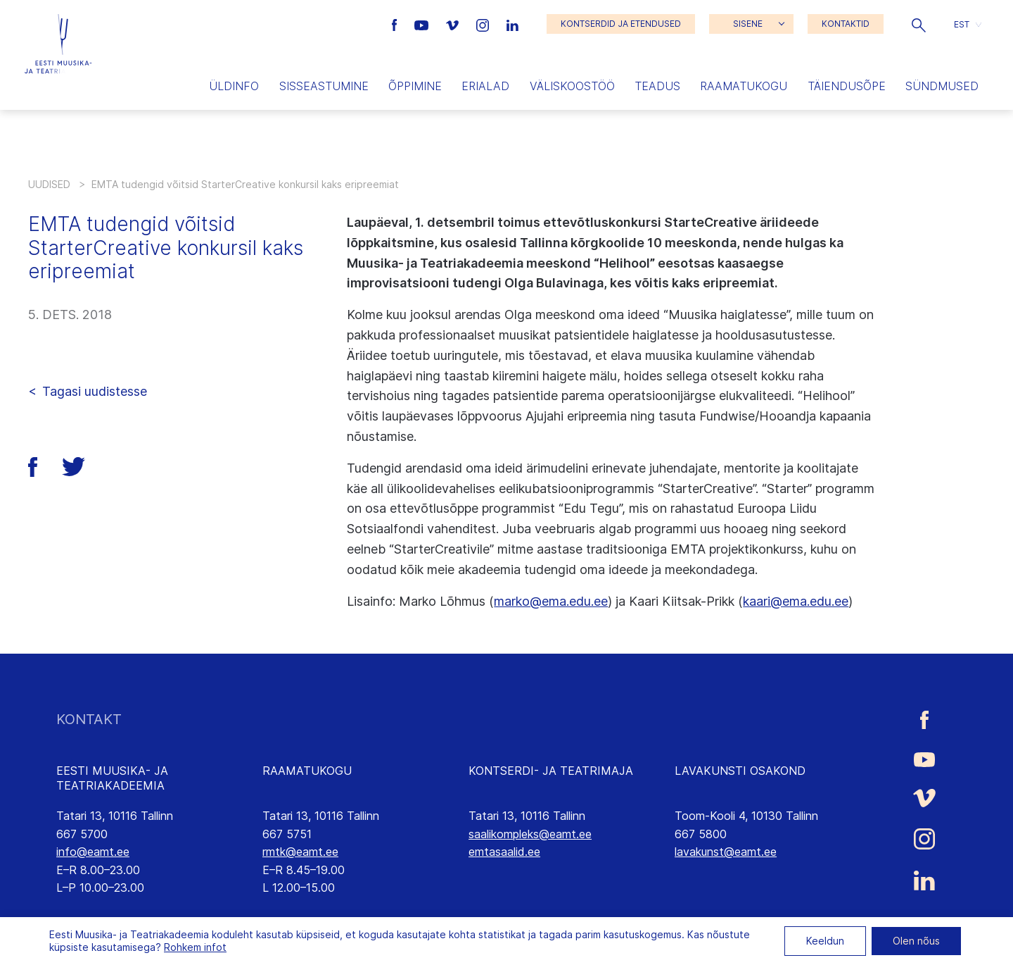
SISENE (748, 23)
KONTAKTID (845, 23)
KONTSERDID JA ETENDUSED (621, 23)
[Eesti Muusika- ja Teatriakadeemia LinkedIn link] (512, 24)
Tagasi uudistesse (94, 391)
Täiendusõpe (847, 86)
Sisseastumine (324, 86)
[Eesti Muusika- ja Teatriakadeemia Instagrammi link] (484, 24)
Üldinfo (234, 86)
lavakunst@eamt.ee (726, 852)
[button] (919, 23)
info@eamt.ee (92, 852)
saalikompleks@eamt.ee (530, 834)
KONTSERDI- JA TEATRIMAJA (551, 771)
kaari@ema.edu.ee (795, 601)
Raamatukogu (743, 86)
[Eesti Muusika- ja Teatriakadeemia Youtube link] (423, 24)
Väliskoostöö (572, 86)
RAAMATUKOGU (307, 771)
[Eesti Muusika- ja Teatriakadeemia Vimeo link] (453, 24)
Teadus (657, 86)
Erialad (485, 86)
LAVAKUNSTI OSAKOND (740, 771)
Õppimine (415, 86)
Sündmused (942, 86)
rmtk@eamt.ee (300, 852)
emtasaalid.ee (504, 852)
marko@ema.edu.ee (551, 601)
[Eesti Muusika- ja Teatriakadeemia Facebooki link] (396, 24)
